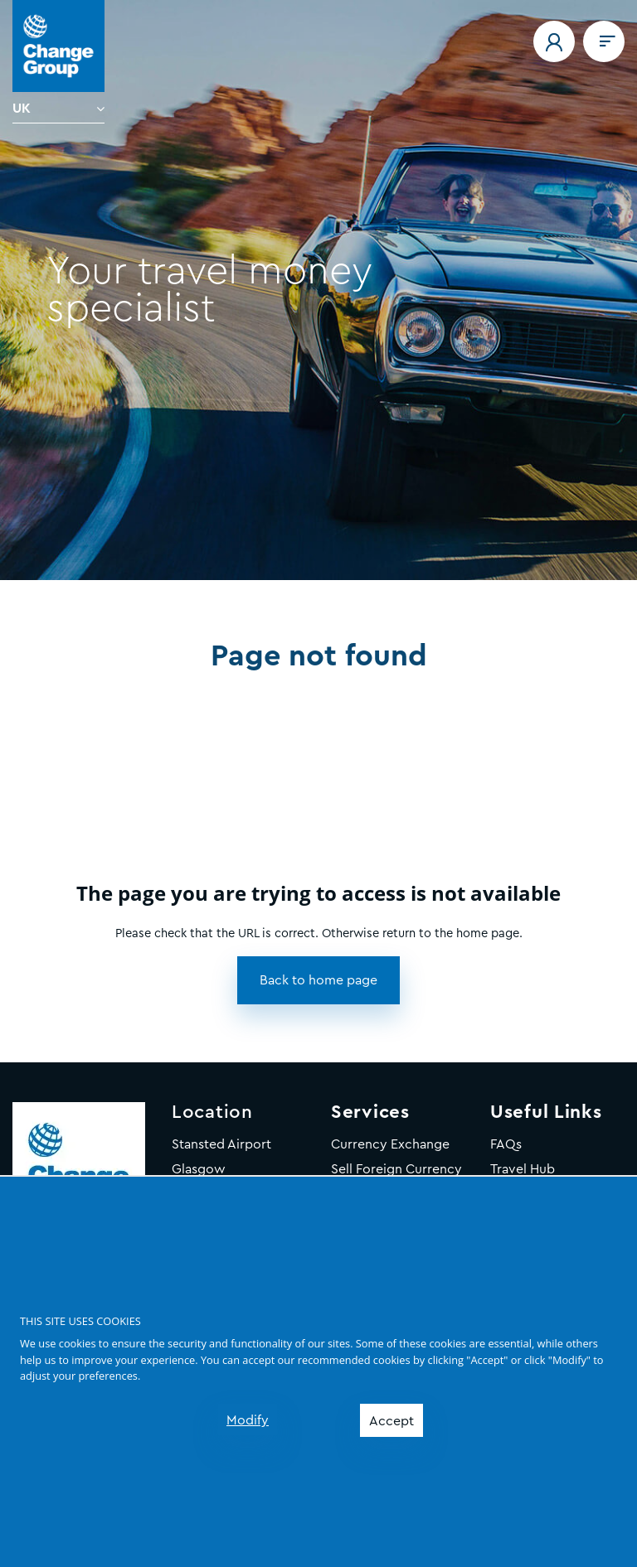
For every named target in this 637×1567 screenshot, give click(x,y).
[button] (554, 41)
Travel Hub (522, 1169)
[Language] (58, 107)
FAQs (506, 1144)
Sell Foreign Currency (396, 1169)
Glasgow (199, 1169)
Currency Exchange (390, 1144)
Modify (247, 1420)
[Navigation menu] (604, 41)
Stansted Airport (221, 1144)
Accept (391, 1421)
